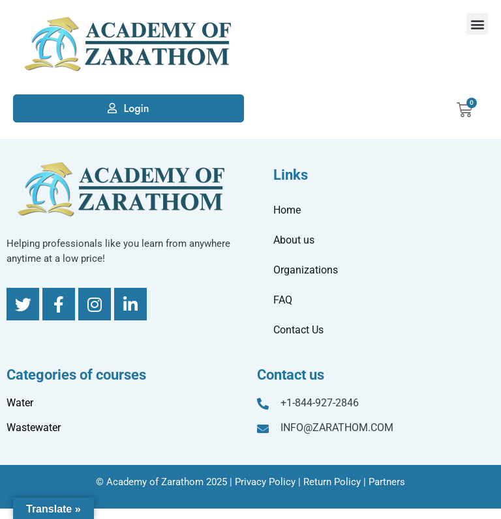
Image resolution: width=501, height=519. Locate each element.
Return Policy (332, 482)
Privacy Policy (265, 482)
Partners (387, 482)
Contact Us (298, 330)
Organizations (305, 270)
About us (293, 240)
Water (20, 403)
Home (287, 210)
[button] (477, 24)
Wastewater (34, 427)
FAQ (282, 300)
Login (136, 108)
